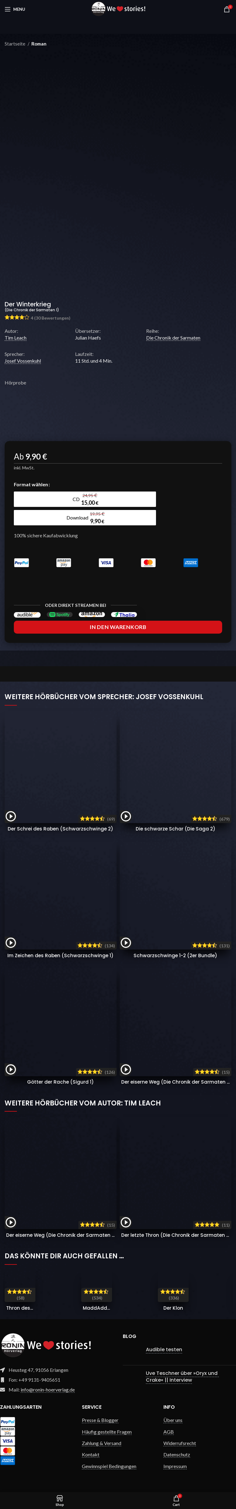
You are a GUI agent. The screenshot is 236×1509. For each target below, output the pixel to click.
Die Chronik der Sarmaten (173, 337)
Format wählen (31, 484)
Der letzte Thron (178, 1234)
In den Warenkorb (118, 626)
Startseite (15, 43)
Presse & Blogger (100, 1420)
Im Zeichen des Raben (60, 955)
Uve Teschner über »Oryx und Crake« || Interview (182, 1376)
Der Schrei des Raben (60, 828)
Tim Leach (15, 337)
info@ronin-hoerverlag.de (48, 1389)
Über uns (172, 1420)
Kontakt (90, 1454)
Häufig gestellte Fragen (107, 1431)
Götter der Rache (60, 1081)
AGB (168, 1431)
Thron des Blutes (27, 1307)
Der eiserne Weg (178, 1081)
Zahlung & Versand (101, 1443)
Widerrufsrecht (179, 1443)
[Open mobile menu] (15, 9)
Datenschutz (176, 1454)
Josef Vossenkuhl (23, 361)
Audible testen (164, 1348)
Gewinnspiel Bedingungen (109, 1465)
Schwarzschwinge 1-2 (175, 955)
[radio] (40, 499)
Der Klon (173, 1307)
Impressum (175, 1465)
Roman (38, 43)
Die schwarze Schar (175, 828)
